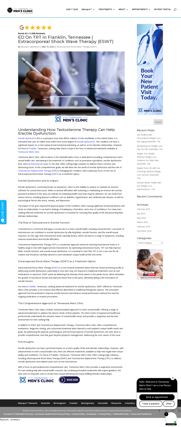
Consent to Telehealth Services (18, 414)
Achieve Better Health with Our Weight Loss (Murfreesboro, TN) (149, 186)
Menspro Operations (30, 46)
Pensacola (116, 403)
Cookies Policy (78, 414)
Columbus (130, 403)
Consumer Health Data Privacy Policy (52, 414)
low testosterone (35, 164)
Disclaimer (92, 414)
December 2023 (144, 231)
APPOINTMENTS (140, 12)
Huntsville (103, 403)
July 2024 (141, 213)
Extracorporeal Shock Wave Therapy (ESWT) (76, 46)
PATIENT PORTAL (162, 12)
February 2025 (143, 209)
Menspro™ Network (27, 403)
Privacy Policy (105, 414)
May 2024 (141, 218)
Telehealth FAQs (121, 414)
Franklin (32, 148)
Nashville (45, 403)
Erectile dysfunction (27, 138)
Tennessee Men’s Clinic (28, 152)
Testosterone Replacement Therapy (34, 170)
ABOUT (121, 12)
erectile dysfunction (86, 141)
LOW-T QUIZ (72, 12)
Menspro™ (87, 12)
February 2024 (143, 226)
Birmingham (60, 403)
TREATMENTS (105, 12)
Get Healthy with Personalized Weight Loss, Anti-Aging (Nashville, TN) (149, 138)
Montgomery (87, 403)
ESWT (55, 174)
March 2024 (142, 222)
